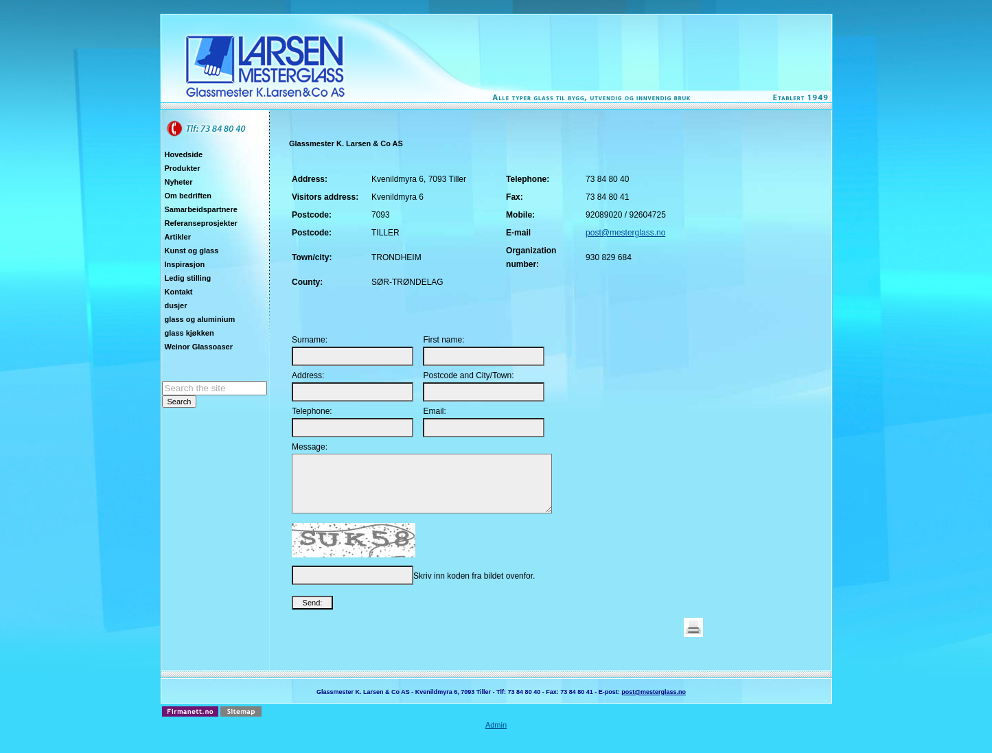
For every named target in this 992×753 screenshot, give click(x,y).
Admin (496, 735)
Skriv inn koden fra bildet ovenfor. (474, 586)
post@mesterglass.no (625, 233)
